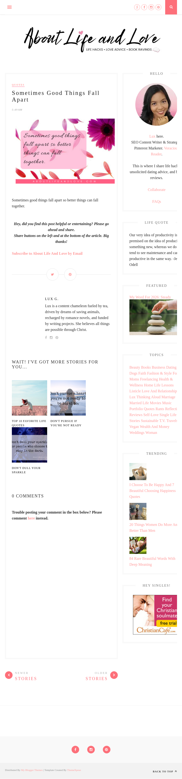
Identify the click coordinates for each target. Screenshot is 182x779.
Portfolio (136, 409)
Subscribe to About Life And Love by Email (47, 253)
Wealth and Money (154, 427)
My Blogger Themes (32, 770)
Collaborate (157, 190)
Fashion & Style (159, 373)
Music (167, 403)
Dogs (133, 373)
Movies (155, 403)
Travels (171, 421)
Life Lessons (163, 385)
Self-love (151, 415)
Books (146, 367)
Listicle (135, 391)
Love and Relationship (159, 391)
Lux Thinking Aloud (144, 397)
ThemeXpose (74, 770)
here (31, 518)
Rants (159, 409)
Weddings (137, 433)
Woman (151, 433)
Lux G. (52, 299)
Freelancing (149, 379)
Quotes (18, 84)
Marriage (168, 397)
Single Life (168, 415)
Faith (142, 373)
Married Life (139, 403)
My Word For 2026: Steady (150, 297)
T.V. (162, 421)
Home (148, 385)
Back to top (165, 771)
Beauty (134, 367)
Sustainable (149, 421)
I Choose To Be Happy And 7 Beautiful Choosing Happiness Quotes (152, 491)
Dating (171, 367)
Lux (152, 136)
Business (158, 367)
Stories (134, 421)
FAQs (156, 201)
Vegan (134, 427)
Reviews (135, 415)
